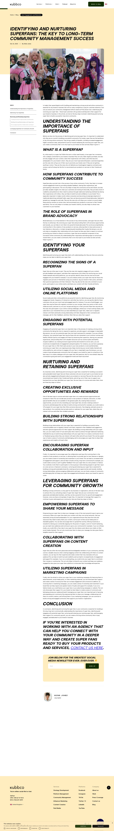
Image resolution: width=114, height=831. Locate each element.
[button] (40, 4)
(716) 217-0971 (18, 800)
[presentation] (59, 673)
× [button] (112, 823)
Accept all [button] (83, 826)
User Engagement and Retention (31, 15)
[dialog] (57, 826)
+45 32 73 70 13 (19, 798)
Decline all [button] (101, 826)
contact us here (87, 648)
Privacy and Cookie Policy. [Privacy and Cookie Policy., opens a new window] (63, 826)
